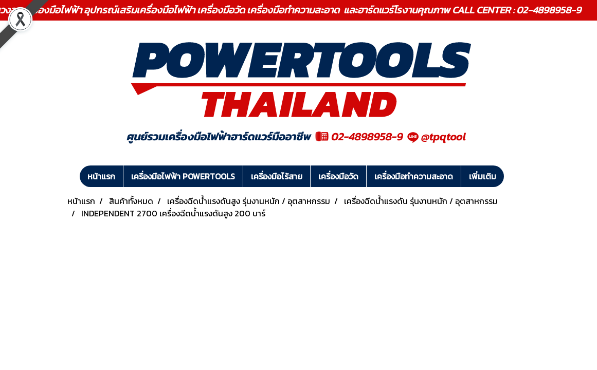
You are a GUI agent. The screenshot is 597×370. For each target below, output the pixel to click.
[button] (513, 176)
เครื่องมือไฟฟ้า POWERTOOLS (183, 176)
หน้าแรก (101, 176)
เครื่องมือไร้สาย (276, 176)
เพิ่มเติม (482, 176)
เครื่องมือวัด (338, 176)
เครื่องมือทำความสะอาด (413, 176)
